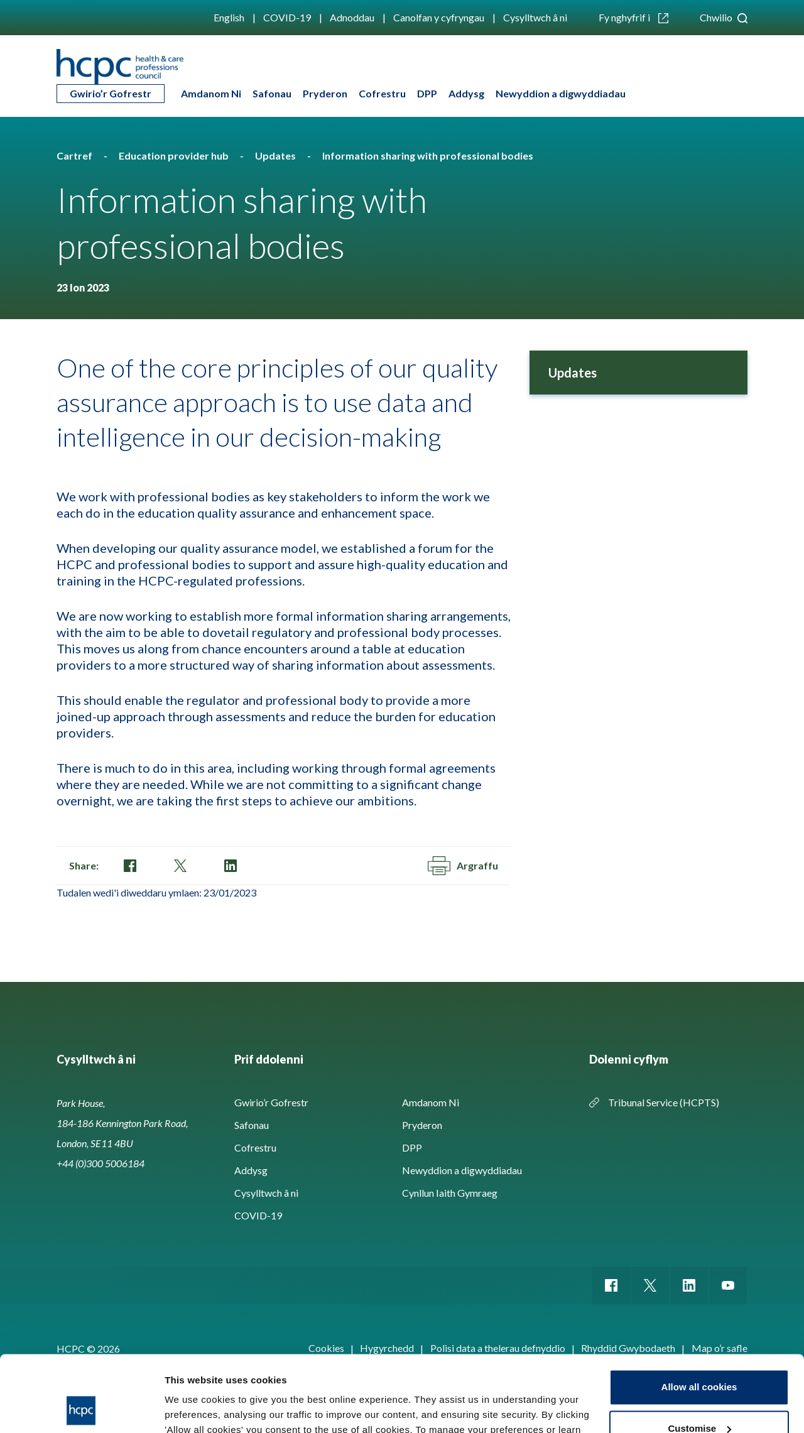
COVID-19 (287, 17)
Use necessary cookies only (699, 1398)
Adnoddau (352, 17)
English (229, 17)
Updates (572, 372)
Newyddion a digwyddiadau (561, 93)
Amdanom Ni (211, 93)
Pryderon (325, 93)
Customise (699, 1356)
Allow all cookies (699, 1315)
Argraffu (463, 865)
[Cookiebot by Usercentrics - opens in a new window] (81, 1408)
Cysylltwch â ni (535, 17)
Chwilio (723, 17)
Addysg (466, 93)
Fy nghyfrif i (633, 17)
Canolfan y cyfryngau (438, 17)
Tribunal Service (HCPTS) (663, 1102)
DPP (427, 93)
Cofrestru (382, 93)
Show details (194, 1408)
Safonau (272, 93)
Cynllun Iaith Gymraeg (449, 1193)
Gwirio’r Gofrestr (110, 93)
